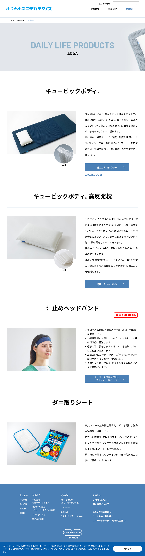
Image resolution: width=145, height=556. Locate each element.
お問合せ (106, 3)
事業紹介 (112, 8)
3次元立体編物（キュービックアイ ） (70, 501)
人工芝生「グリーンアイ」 (72, 516)
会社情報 (95, 8)
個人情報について (101, 504)
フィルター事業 (39, 514)
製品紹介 (130, 8)
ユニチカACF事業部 (102, 516)
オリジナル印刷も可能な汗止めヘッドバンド (107, 382)
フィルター (65, 507)
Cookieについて (91, 548)
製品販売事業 (38, 519)
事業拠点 (23, 508)
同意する (127, 548)
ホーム (11, 20)
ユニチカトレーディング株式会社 (108, 520)
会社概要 (23, 504)
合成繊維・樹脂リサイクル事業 (40, 501)
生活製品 (64, 511)
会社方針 (23, 499)
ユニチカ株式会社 (101, 511)
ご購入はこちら (92, 174)
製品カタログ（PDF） (106, 167)
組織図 (22, 512)
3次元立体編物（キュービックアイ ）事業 (43, 508)
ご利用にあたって (101, 499)
